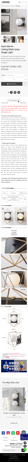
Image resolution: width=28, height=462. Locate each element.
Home (2, 6)
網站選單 (25, 2)
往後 (8, 385)
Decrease (2, 79)
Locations (5, 437)
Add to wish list (25, 83)
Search (22, 2)
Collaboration (14, 440)
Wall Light (13, 6)
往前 (3, 385)
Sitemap (10, 460)
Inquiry (22, 437)
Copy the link (18, 92)
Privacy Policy (17, 460)
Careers (5, 440)
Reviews (22, 440)
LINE (15, 92)
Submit (23, 450)
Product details (13, 100)
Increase (25, 79)
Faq (14, 437)
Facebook (11, 92)
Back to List (14, 423)
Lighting (7, 6)
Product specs (16, 75)
